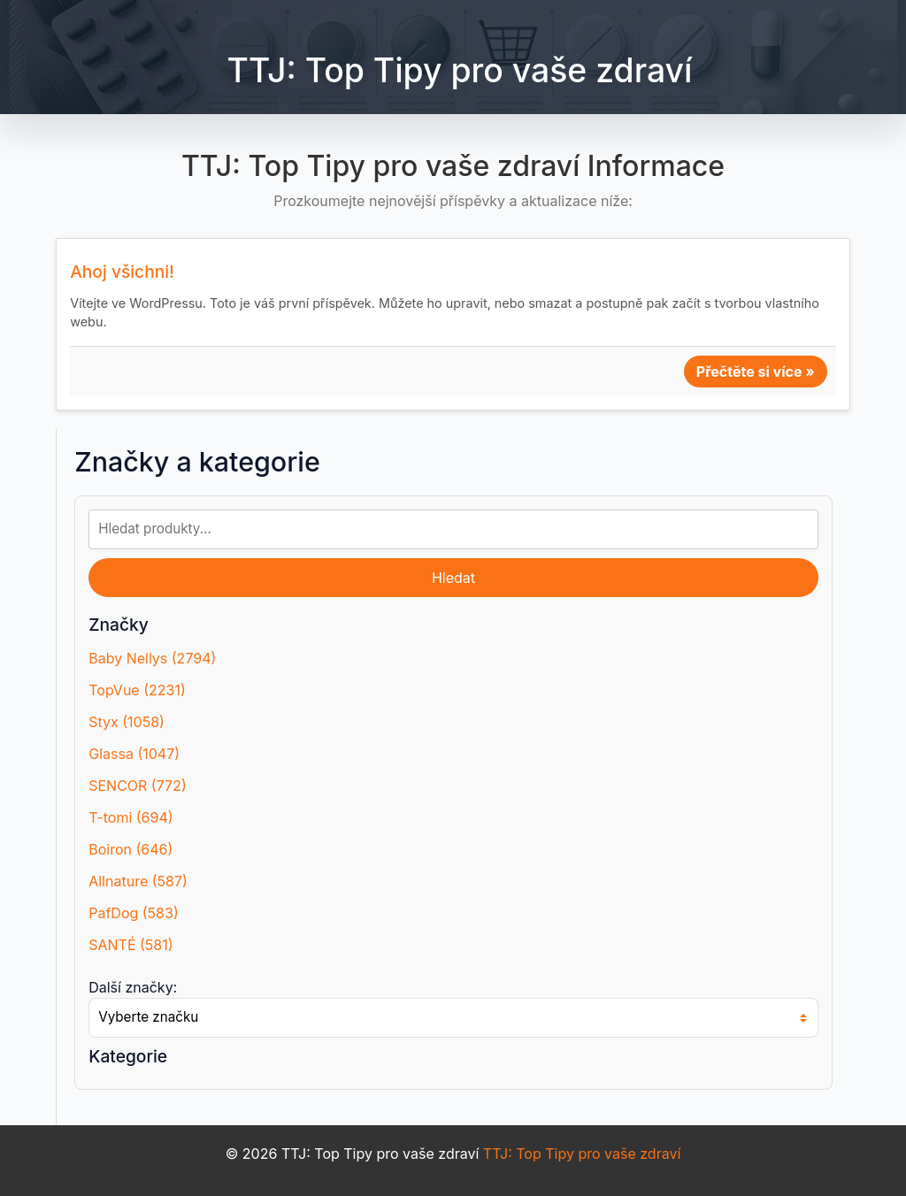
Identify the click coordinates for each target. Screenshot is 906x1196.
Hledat (453, 577)
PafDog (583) (133, 913)
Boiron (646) (130, 849)
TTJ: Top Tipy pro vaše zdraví (460, 70)
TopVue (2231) (137, 690)
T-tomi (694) (130, 817)
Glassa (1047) (134, 754)
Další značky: (132, 987)
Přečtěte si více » (755, 371)
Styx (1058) (126, 722)
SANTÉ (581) (130, 945)
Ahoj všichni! (122, 271)
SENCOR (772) (137, 785)
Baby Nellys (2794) (152, 658)
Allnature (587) (138, 881)
